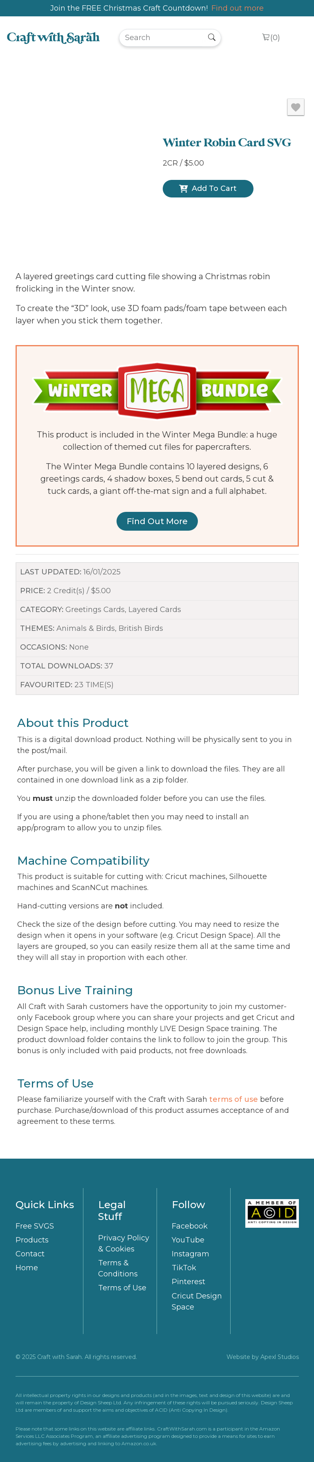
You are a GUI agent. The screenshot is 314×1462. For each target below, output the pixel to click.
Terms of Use (122, 1287)
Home (27, 1267)
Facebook (190, 1226)
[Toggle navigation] (296, 38)
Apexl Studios (279, 1357)
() (275, 37)
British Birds (141, 628)
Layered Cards (154, 609)
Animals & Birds (85, 628)
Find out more (237, 8)
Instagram (190, 1253)
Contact (30, 1253)
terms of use (233, 1099)
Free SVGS (35, 1226)
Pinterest (188, 1281)
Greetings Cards (95, 609)
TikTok (184, 1267)
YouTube (188, 1240)
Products (32, 1240)
